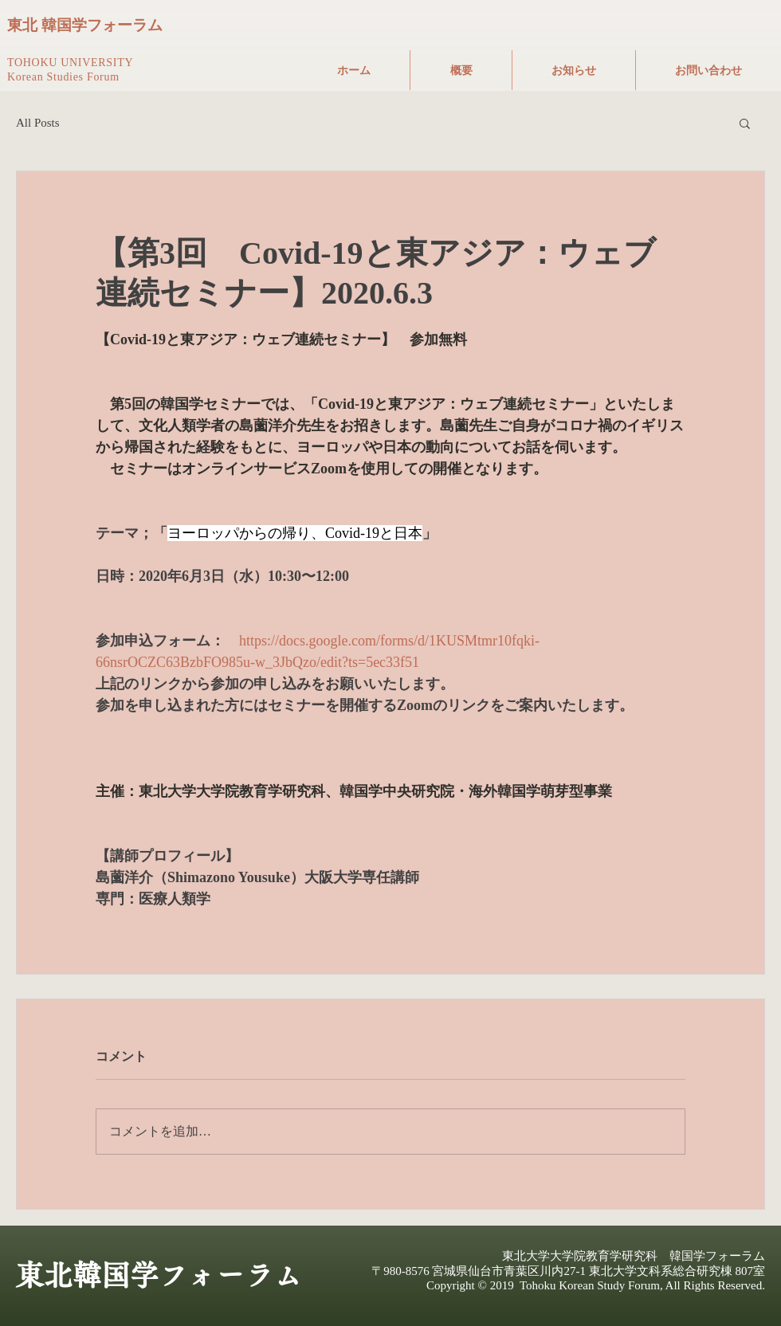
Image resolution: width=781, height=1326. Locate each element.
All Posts (38, 122)
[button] (744, 122)
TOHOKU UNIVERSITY (70, 63)
